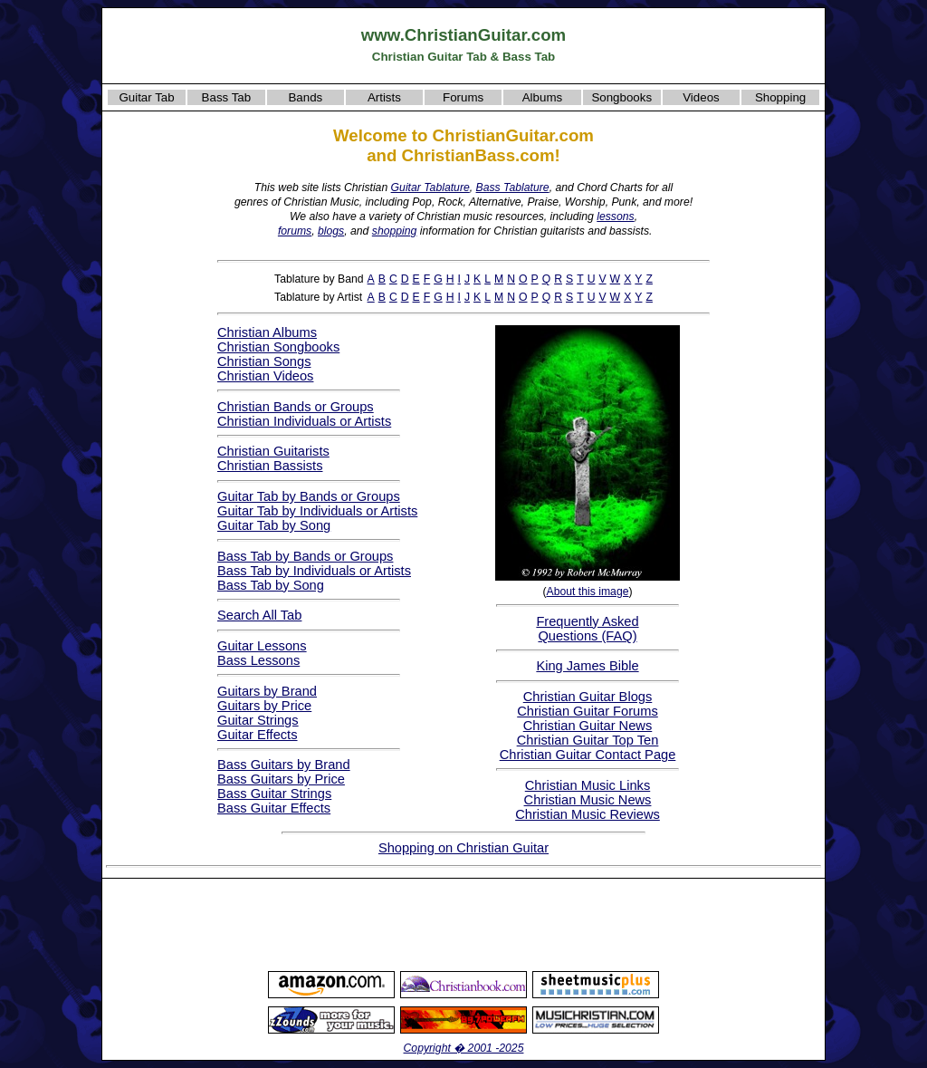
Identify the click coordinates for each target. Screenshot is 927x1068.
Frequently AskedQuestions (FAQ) (587, 628)
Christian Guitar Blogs (588, 696)
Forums (463, 97)
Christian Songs (264, 361)
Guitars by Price (264, 705)
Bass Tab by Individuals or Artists (314, 570)
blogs (331, 231)
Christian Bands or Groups (295, 406)
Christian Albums (267, 332)
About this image (587, 591)
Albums (542, 97)
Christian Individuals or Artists (304, 421)
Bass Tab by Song (270, 585)
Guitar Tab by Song (273, 525)
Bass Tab (227, 97)
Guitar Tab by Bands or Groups (308, 496)
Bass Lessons (258, 660)
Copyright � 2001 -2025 (464, 1048)
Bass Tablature (513, 187)
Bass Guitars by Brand (283, 764)
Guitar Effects (257, 734)
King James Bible (587, 666)
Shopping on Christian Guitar (463, 848)
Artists (384, 97)
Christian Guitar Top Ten (588, 740)
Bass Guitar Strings (274, 793)
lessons (615, 216)
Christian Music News (588, 800)
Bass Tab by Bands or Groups (305, 556)
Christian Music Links (587, 785)
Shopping (780, 97)
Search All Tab (259, 615)
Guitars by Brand (267, 691)
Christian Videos (265, 376)
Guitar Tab (146, 97)
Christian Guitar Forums (587, 711)
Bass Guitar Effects (273, 808)
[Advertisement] (463, 924)
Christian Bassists (269, 465)
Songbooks (621, 97)
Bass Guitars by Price (281, 779)
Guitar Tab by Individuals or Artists (317, 511)
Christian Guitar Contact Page (588, 754)
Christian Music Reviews (587, 814)
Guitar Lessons (262, 646)
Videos (701, 97)
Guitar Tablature (430, 187)
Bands (305, 97)
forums (294, 231)
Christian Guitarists (273, 451)
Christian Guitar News (588, 725)
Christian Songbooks (278, 347)
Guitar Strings (258, 720)
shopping (394, 231)
